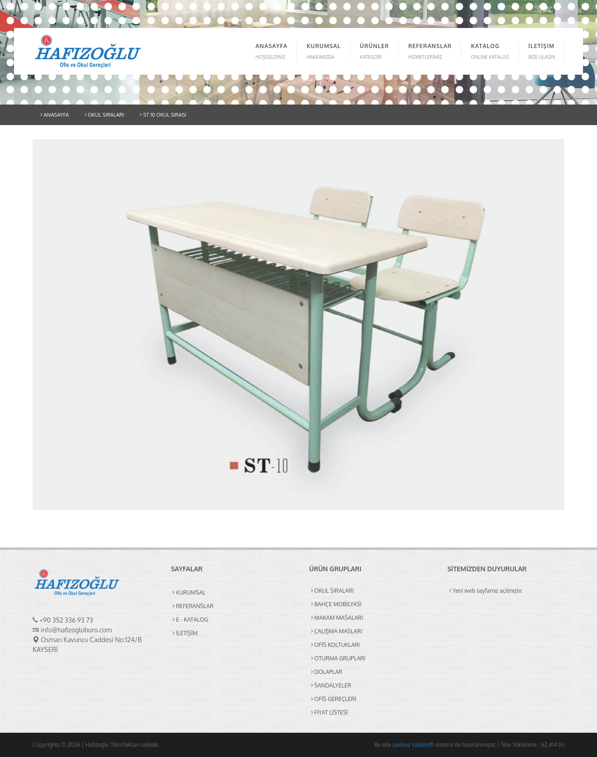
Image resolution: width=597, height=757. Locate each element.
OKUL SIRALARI (104, 115)
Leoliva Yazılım (411, 744)
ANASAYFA (55, 115)
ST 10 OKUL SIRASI (163, 115)
